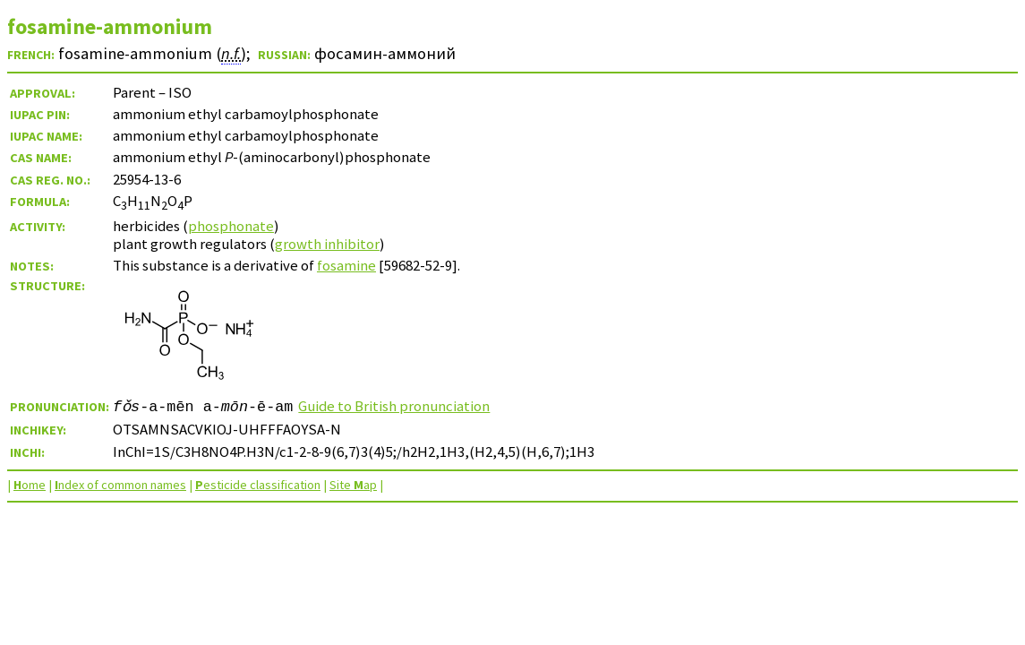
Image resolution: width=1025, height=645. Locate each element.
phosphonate (231, 226)
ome (29, 485)
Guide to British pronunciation (394, 406)
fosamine (346, 265)
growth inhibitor (327, 244)
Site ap (353, 485)
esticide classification (257, 485)
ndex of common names (120, 485)
